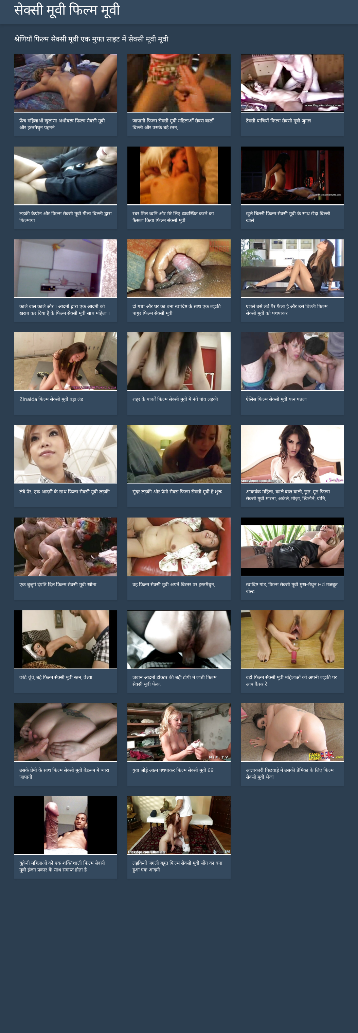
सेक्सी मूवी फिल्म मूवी (67, 10)
